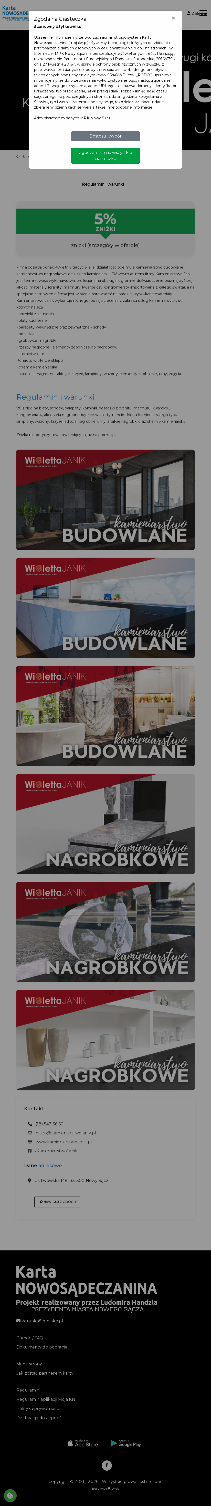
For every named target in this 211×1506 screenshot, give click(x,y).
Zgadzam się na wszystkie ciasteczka (105, 155)
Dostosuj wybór (105, 136)
